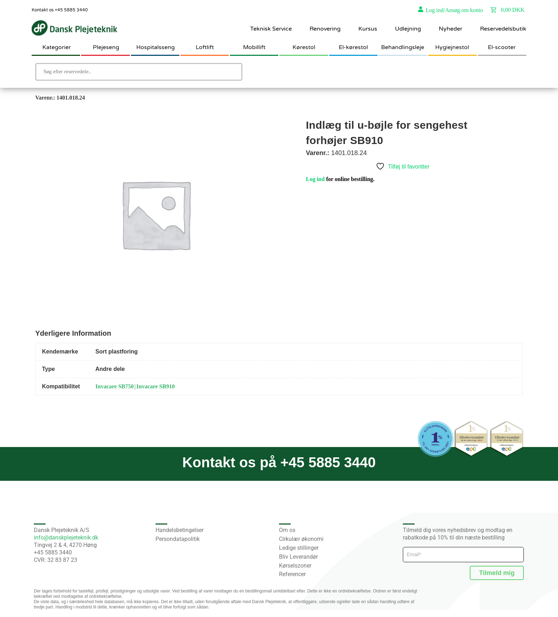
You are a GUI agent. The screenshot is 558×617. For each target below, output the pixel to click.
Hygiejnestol (452, 47)
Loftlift (205, 47)
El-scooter (502, 47)
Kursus (367, 28)
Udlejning (408, 28)
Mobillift (254, 47)
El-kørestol (353, 47)
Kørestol (304, 47)
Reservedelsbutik (503, 28)
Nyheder (450, 28)
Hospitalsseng (155, 47)
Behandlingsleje (402, 47)
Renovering (325, 28)
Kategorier (56, 47)
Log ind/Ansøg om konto (454, 10)
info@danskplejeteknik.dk (66, 537)
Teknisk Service (271, 28)
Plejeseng (106, 47)
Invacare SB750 (114, 386)
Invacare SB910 (155, 386)
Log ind (315, 179)
